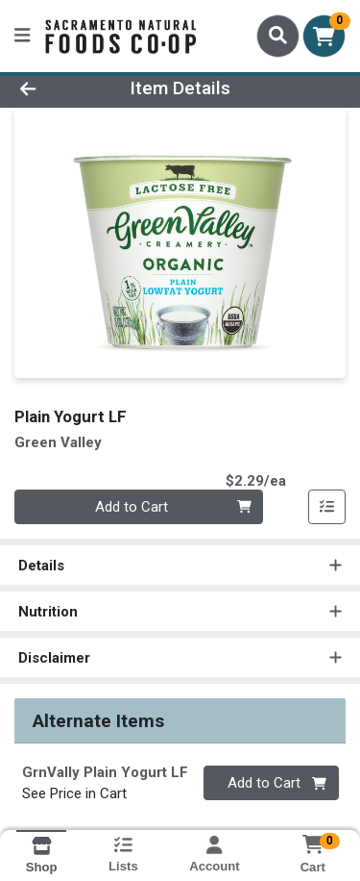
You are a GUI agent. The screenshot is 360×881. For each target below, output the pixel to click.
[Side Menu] (22, 36)
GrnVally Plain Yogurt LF (105, 772)
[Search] (278, 35)
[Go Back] (55, 89)
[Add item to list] (327, 507)
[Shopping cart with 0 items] (324, 36)
